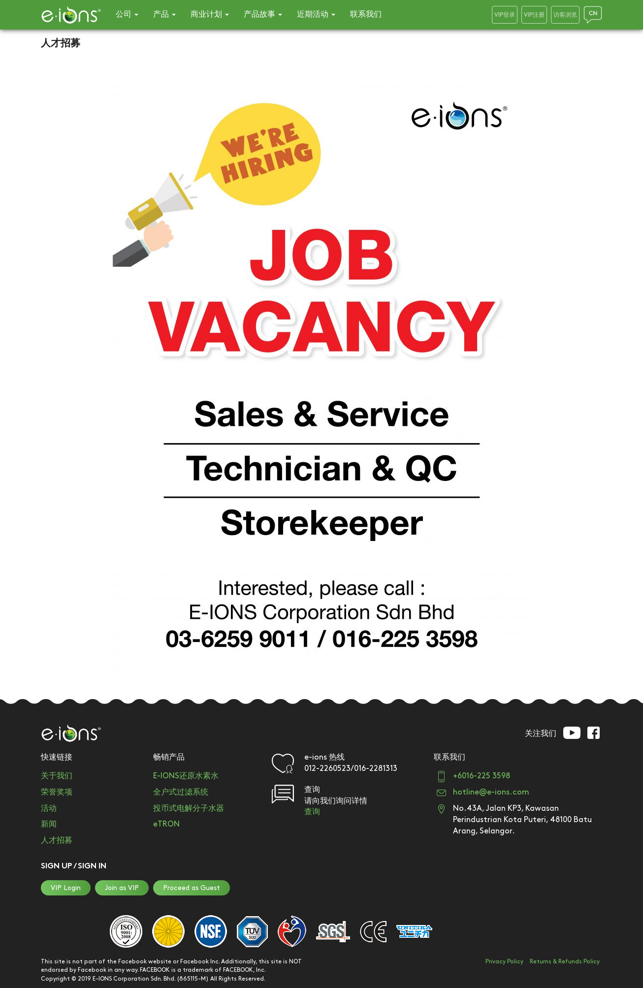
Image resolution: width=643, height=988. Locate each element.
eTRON (166, 824)
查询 (312, 812)
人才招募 (56, 840)
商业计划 (210, 14)
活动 (49, 808)
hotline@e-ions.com (491, 792)
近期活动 (316, 14)
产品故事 (263, 14)
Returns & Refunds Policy (565, 961)
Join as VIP (122, 888)
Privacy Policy (504, 961)
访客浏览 (565, 15)
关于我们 (56, 776)
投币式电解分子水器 (188, 808)
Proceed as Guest (191, 888)
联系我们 (366, 14)
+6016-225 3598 (481, 776)
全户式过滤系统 (180, 792)
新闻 (49, 824)
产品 (164, 14)
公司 (127, 14)
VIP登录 (504, 15)
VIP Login (66, 888)
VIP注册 (534, 15)
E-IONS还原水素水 (186, 776)
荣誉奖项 (56, 792)
